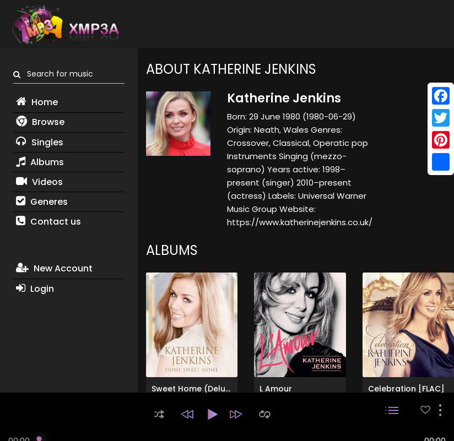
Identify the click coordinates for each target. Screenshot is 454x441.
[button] (159, 414)
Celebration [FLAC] (406, 388)
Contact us (48, 221)
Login (35, 288)
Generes (42, 201)
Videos (39, 182)
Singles (39, 142)
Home (37, 102)
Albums (40, 162)
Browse (40, 122)
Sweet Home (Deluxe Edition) (209, 388)
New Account (54, 268)
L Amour (276, 388)
